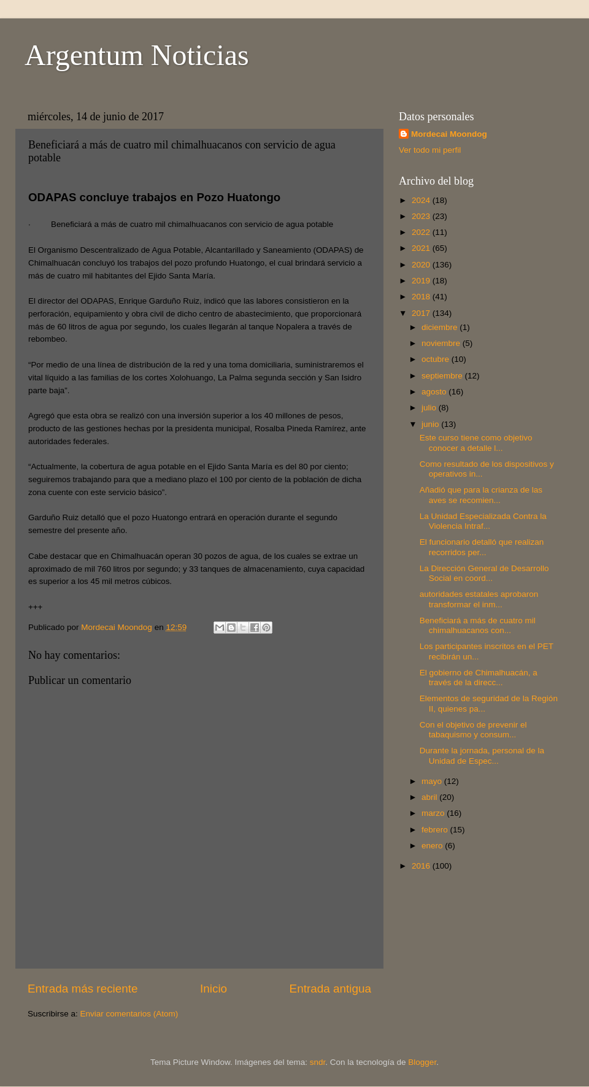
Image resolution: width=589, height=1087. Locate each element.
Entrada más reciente (83, 988)
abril (430, 797)
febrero (436, 829)
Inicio (213, 988)
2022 (422, 232)
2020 (422, 264)
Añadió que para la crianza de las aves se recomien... (481, 494)
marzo (434, 813)
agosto (435, 391)
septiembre (443, 375)
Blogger (422, 1062)
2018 (422, 296)
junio (431, 424)
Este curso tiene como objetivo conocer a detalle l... (476, 442)
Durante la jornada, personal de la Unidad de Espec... (482, 755)
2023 (422, 216)
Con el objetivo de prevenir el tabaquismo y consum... (473, 729)
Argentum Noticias (137, 55)
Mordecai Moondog (449, 134)
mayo (433, 781)
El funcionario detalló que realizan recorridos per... (482, 546)
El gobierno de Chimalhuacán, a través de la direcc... (478, 677)
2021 (422, 248)
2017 (422, 313)
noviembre (442, 343)
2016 (422, 865)
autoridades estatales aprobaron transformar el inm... (479, 599)
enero (433, 845)
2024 (422, 200)
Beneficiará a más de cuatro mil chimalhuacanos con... (478, 625)
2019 (422, 280)
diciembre (441, 327)
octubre (437, 359)
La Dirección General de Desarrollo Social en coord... (484, 573)
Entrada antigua (330, 988)
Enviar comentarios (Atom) (129, 1013)
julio (430, 407)
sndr (318, 1062)
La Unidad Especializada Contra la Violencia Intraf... (483, 521)
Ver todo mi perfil (430, 150)
